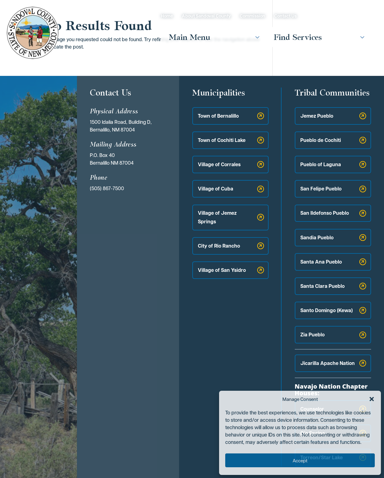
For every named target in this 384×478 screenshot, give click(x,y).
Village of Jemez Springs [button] (217, 217)
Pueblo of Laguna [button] (320, 164)
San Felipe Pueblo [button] (321, 188)
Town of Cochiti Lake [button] (222, 140)
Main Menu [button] (189, 37)
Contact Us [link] (285, 16)
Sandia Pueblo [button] (317, 237)
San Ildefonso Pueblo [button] (324, 213)
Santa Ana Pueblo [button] (321, 261)
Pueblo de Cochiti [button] (320, 140)
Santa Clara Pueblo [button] (322, 286)
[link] (32, 33)
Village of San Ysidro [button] (222, 270)
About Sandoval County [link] (206, 16)
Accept (300, 460)
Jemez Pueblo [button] (316, 115)
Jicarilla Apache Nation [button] (327, 363)
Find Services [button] (298, 37)
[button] (372, 399)
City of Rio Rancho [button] (219, 245)
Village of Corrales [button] (219, 164)
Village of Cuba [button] (215, 188)
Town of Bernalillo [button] (218, 115)
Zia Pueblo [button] (312, 334)
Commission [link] (252, 16)
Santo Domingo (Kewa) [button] (326, 310)
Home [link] (167, 16)
